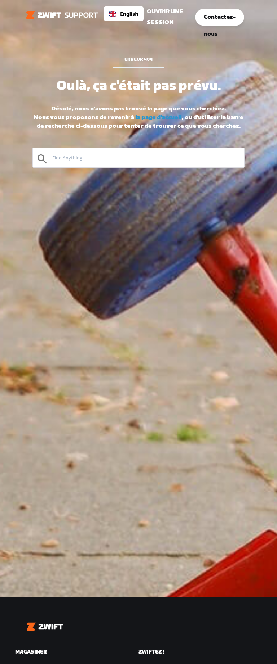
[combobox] (124, 13)
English (123, 13)
